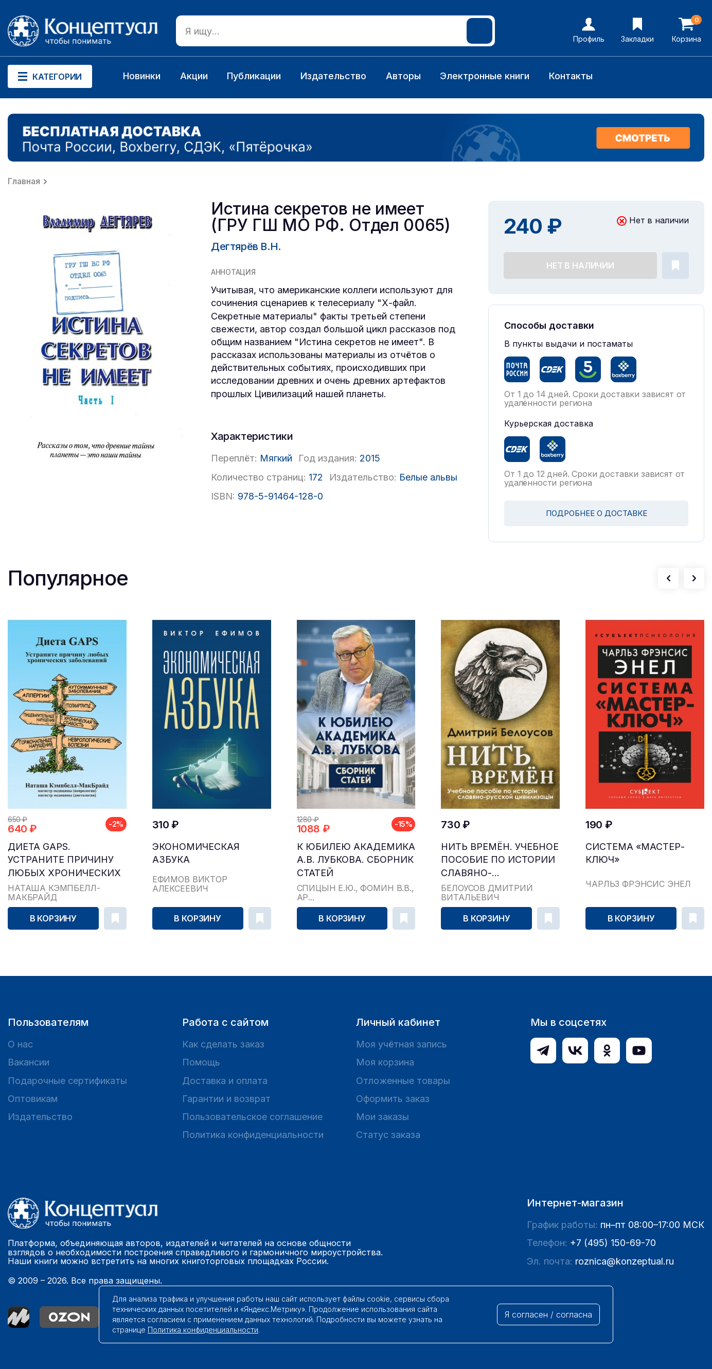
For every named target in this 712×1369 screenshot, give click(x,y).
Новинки (142, 75)
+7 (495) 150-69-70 (613, 1242)
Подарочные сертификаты (67, 1080)
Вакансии (28, 1062)
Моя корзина (385, 1062)
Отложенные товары (403, 1080)
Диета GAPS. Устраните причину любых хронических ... (64, 860)
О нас (20, 1044)
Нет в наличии (580, 265)
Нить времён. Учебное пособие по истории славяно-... (500, 859)
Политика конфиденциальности (253, 1134)
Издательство (333, 75)
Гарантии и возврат (226, 1098)
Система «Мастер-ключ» (635, 853)
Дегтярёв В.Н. (246, 246)
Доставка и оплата (225, 1080)
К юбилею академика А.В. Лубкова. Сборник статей (356, 859)
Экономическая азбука (196, 853)
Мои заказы (382, 1116)
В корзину (53, 918)
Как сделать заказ (223, 1044)
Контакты (571, 75)
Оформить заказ (393, 1098)
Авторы (403, 75)
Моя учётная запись (401, 1044)
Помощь (201, 1062)
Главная (24, 181)
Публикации (254, 75)
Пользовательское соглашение (252, 1116)
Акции (194, 75)
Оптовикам (33, 1098)
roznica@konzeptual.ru (624, 1261)
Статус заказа (388, 1134)
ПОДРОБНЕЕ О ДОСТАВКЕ (596, 513)
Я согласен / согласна (548, 1314)
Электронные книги (484, 75)
